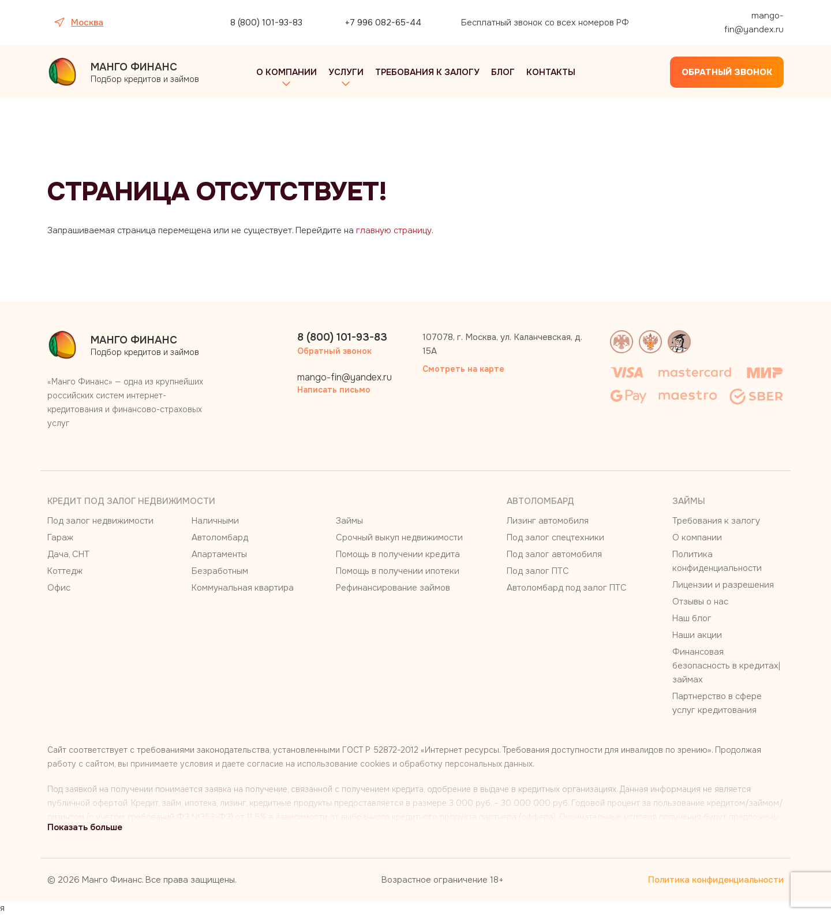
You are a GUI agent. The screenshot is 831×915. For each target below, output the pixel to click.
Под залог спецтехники (555, 537)
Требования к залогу (427, 72)
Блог (503, 72)
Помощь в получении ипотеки (397, 571)
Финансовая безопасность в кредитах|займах (726, 665)
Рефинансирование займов (393, 587)
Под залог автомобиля (554, 554)
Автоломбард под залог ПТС (567, 587)
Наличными (215, 520)
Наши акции (697, 635)
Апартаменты (219, 554)
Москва (87, 22)
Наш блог (692, 618)
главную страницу (394, 230)
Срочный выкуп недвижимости (399, 537)
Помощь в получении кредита (398, 554)
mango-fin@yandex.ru (754, 22)
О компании (286, 72)
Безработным (220, 571)
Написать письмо (333, 389)
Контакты (550, 72)
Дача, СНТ (68, 554)
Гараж (60, 537)
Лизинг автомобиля (548, 520)
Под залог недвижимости (100, 520)
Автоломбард (220, 537)
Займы (349, 520)
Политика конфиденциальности (716, 880)
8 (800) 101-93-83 (266, 22)
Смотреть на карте (463, 369)
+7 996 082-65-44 (383, 22)
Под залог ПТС (538, 571)
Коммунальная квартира (243, 587)
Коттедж (65, 571)
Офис (58, 587)
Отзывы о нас (700, 601)
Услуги (346, 72)
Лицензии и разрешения (723, 585)
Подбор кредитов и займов (145, 72)
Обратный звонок (727, 72)
